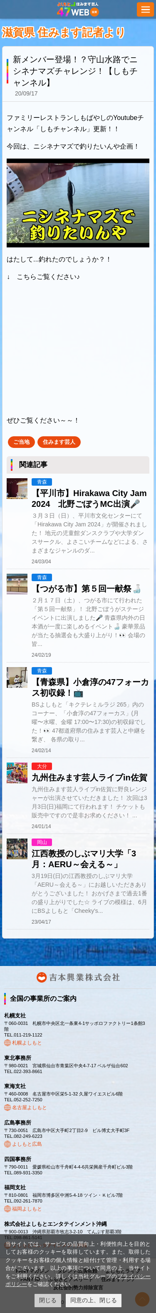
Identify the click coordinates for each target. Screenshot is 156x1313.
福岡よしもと (27, 1209)
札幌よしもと (27, 1043)
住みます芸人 (59, 442)
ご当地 (21, 442)
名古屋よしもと (29, 1107)
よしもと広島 (27, 1144)
